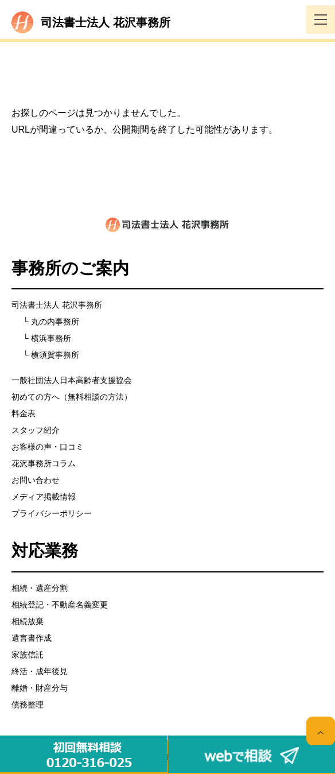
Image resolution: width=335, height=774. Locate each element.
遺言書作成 (31, 638)
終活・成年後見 (39, 671)
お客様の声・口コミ (47, 446)
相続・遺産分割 (39, 588)
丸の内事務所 (55, 321)
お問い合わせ (35, 480)
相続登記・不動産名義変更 (59, 604)
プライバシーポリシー (51, 513)
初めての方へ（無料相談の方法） (71, 396)
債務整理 (27, 704)
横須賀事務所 (55, 354)
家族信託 (27, 654)
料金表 (23, 413)
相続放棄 (27, 621)
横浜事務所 (51, 338)
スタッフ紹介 (35, 430)
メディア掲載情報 (43, 496)
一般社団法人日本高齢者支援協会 (71, 380)
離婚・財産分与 (39, 687)
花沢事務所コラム (43, 463)
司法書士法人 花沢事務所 (56, 304)
